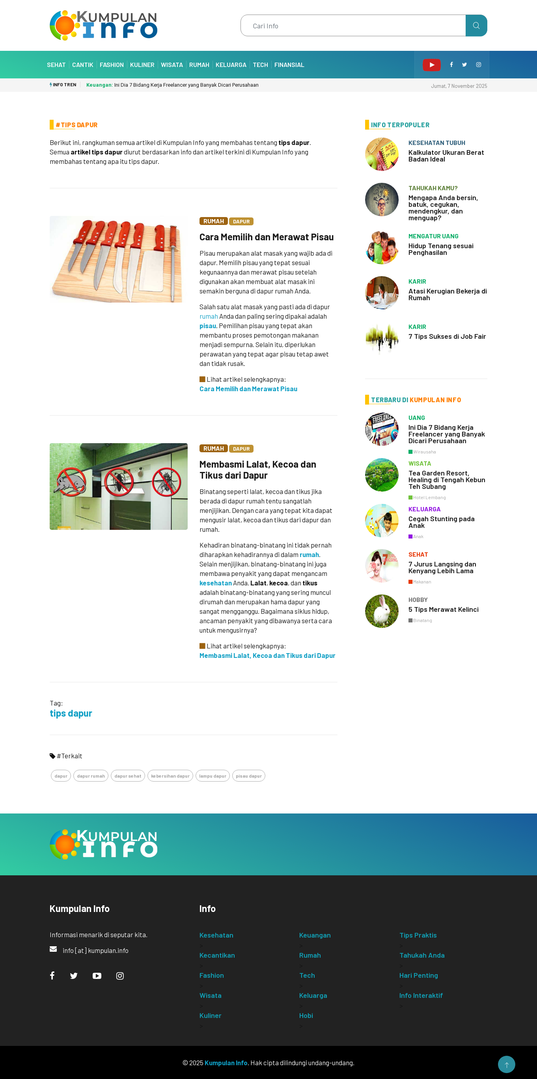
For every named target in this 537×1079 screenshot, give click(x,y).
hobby (418, 599)
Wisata (172, 64)
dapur (60, 775)
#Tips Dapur (77, 124)
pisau (208, 325)
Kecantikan (217, 955)
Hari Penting (418, 975)
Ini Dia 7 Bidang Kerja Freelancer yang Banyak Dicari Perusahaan (172, 85)
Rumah (199, 64)
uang (416, 417)
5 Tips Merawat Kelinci (443, 609)
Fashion (112, 64)
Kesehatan (216, 934)
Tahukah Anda (422, 955)
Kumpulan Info (226, 1062)
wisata (419, 463)
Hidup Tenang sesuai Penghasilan (441, 248)
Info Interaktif (421, 995)
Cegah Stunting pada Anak (441, 521)
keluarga (424, 509)
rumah (209, 316)
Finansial (289, 64)
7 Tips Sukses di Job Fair (447, 336)
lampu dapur (212, 775)
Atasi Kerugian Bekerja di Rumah (447, 294)
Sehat (56, 64)
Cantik (82, 64)
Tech (260, 64)
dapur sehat (128, 775)
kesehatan (216, 583)
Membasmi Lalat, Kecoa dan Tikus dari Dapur (258, 469)
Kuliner (142, 64)
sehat (418, 554)
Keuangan (315, 934)
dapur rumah (91, 775)
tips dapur (71, 713)
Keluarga (231, 64)
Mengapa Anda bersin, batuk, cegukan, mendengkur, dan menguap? (443, 207)
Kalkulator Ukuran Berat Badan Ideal (446, 155)
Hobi (306, 1015)
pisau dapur (249, 775)
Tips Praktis (418, 934)
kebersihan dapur (170, 775)
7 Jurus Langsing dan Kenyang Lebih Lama (442, 567)
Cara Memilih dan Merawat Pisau (267, 236)
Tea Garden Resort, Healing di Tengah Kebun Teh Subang (446, 479)
